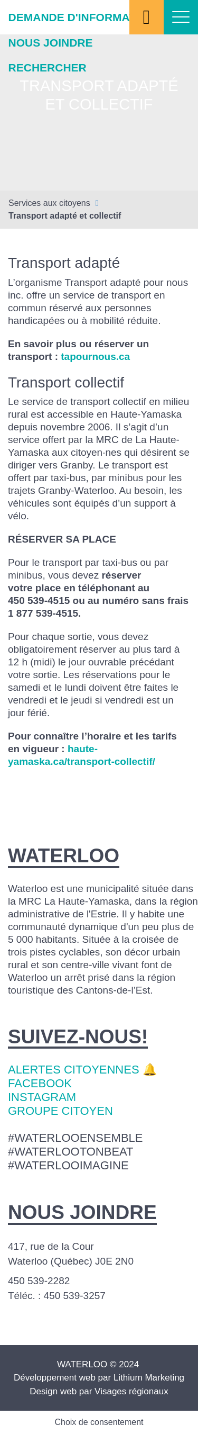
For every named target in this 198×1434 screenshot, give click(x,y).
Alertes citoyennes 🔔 (82, 1069)
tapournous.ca (95, 356)
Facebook (40, 1083)
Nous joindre (50, 43)
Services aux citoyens (49, 203)
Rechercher (47, 67)
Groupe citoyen (60, 1110)
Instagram (42, 1097)
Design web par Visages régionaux (99, 1391)
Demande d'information (82, 17)
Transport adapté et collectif (64, 215)
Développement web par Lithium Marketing (99, 1378)
